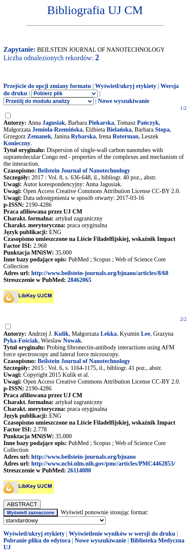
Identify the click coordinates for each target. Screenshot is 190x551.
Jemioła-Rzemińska (57, 129)
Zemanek (39, 136)
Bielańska (119, 129)
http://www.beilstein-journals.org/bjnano (83, 457)
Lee (145, 334)
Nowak (72, 340)
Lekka (109, 334)
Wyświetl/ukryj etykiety (125, 86)
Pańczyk (148, 123)
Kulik (61, 334)
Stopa (162, 129)
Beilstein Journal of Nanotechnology (84, 170)
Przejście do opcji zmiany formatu (47, 86)
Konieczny (16, 143)
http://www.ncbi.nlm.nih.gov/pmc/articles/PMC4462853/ (103, 463)
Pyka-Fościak (20, 340)
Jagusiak (53, 123)
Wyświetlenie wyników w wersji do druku (122, 533)
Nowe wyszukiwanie (123, 101)
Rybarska (83, 136)
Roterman (126, 136)
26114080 (79, 470)
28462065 (79, 280)
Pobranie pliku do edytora (37, 540)
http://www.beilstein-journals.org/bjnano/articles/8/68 (99, 273)
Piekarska (101, 123)
